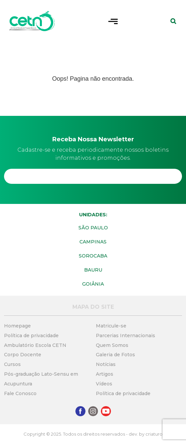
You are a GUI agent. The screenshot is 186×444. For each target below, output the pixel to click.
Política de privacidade (31, 335)
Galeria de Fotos (115, 355)
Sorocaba (93, 256)
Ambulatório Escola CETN (35, 345)
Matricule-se (111, 326)
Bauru (93, 270)
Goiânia (93, 284)
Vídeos (104, 384)
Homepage (17, 326)
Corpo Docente (22, 355)
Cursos (12, 364)
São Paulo (93, 228)
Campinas (93, 242)
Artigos (104, 374)
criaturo (154, 434)
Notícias (106, 364)
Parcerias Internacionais (125, 335)
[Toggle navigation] (113, 20)
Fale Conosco (20, 393)
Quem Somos (112, 345)
